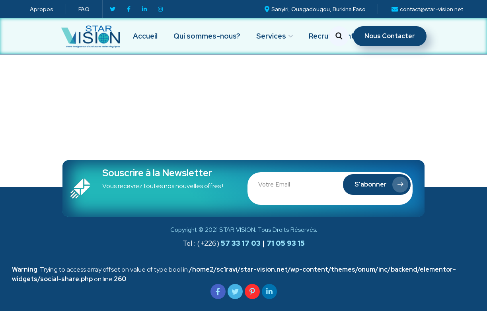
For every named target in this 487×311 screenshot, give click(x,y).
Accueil (145, 36)
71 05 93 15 (286, 243)
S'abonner (381, 184)
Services (271, 36)
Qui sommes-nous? (206, 36)
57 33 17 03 (240, 243)
